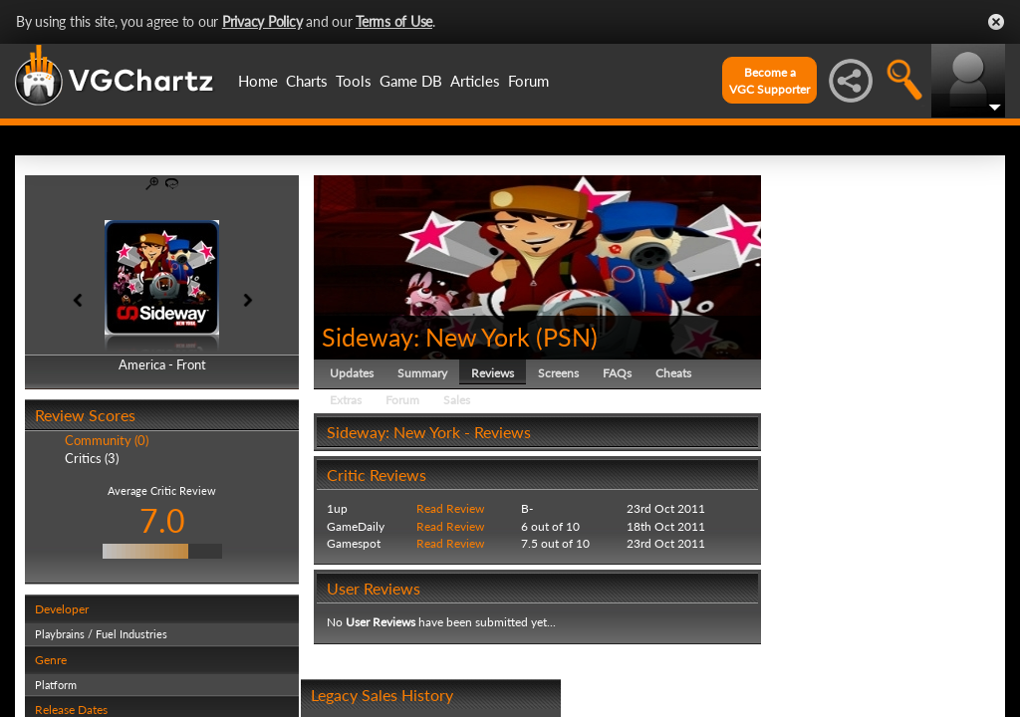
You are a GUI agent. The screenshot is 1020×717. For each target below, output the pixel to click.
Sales (456, 399)
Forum (528, 81)
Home (258, 81)
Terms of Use (394, 21)
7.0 (162, 520)
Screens (558, 372)
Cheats (673, 372)
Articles (475, 81)
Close (996, 22)
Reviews (492, 372)
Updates (352, 372)
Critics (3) (92, 458)
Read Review (450, 508)
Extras (346, 399)
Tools (354, 81)
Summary (422, 372)
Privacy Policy (262, 21)
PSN (567, 337)
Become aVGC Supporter (769, 81)
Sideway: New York (426, 337)
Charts (307, 81)
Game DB (411, 81)
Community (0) (106, 440)
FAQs (617, 372)
